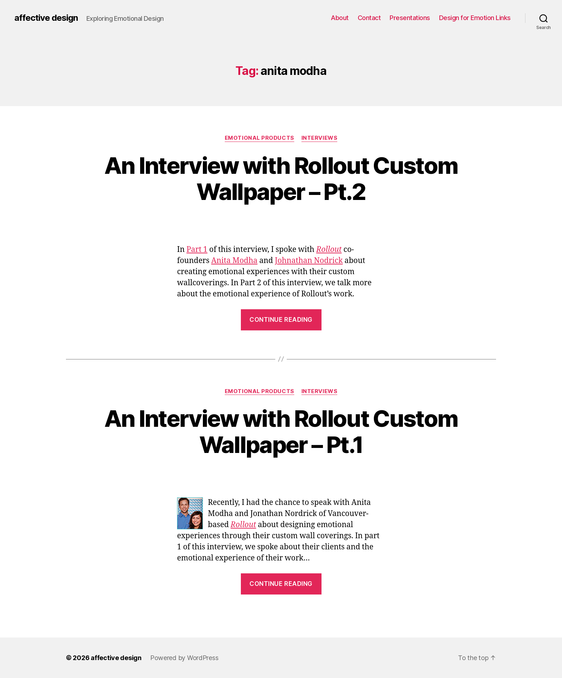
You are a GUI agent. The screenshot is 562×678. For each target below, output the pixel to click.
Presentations (410, 18)
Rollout (329, 249)
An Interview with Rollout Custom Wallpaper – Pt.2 (281, 178)
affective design (46, 18)
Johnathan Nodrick (309, 261)
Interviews (319, 138)
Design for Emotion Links (475, 18)
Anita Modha (234, 261)
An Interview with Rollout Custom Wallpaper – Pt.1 (281, 431)
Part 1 (197, 249)
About (340, 18)
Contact (369, 18)
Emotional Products (259, 138)
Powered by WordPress (184, 658)
